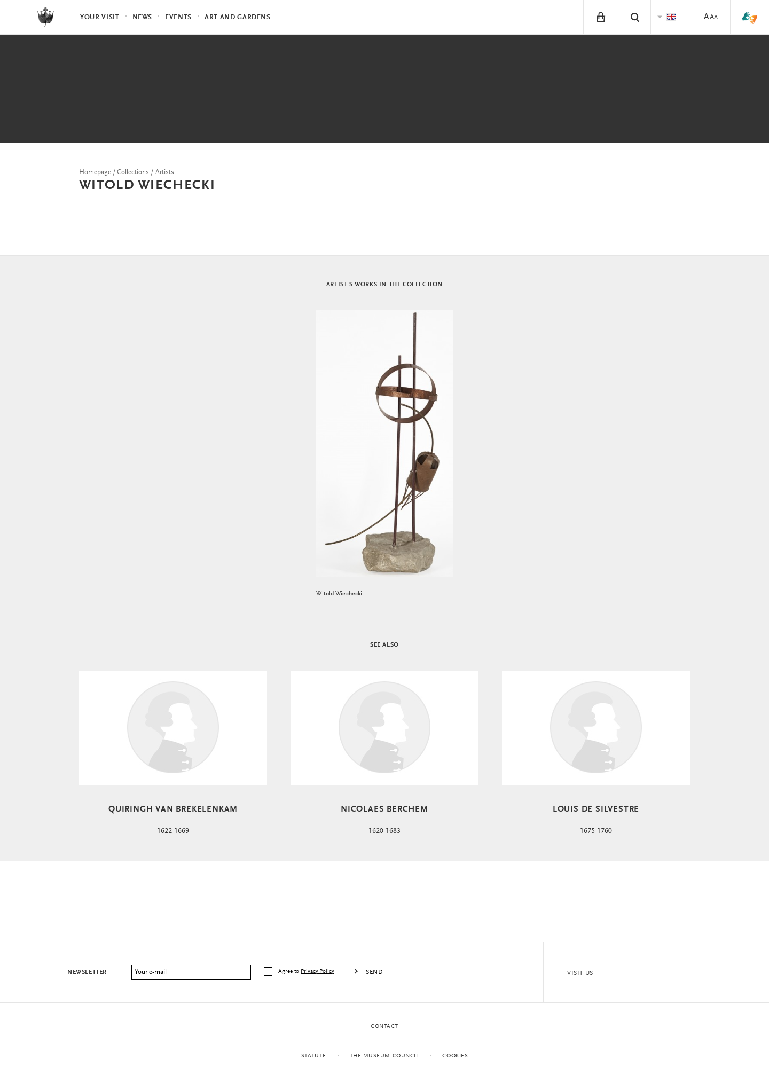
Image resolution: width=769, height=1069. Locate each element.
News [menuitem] (142, 17)
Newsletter (87, 972)
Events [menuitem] (178, 17)
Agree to (306, 971)
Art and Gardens (238, 17)
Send (374, 972)
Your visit (100, 17)
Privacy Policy (317, 971)
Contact (384, 1026)
